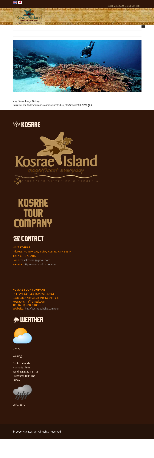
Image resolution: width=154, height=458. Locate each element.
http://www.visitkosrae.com (40, 264)
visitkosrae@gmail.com (35, 260)
